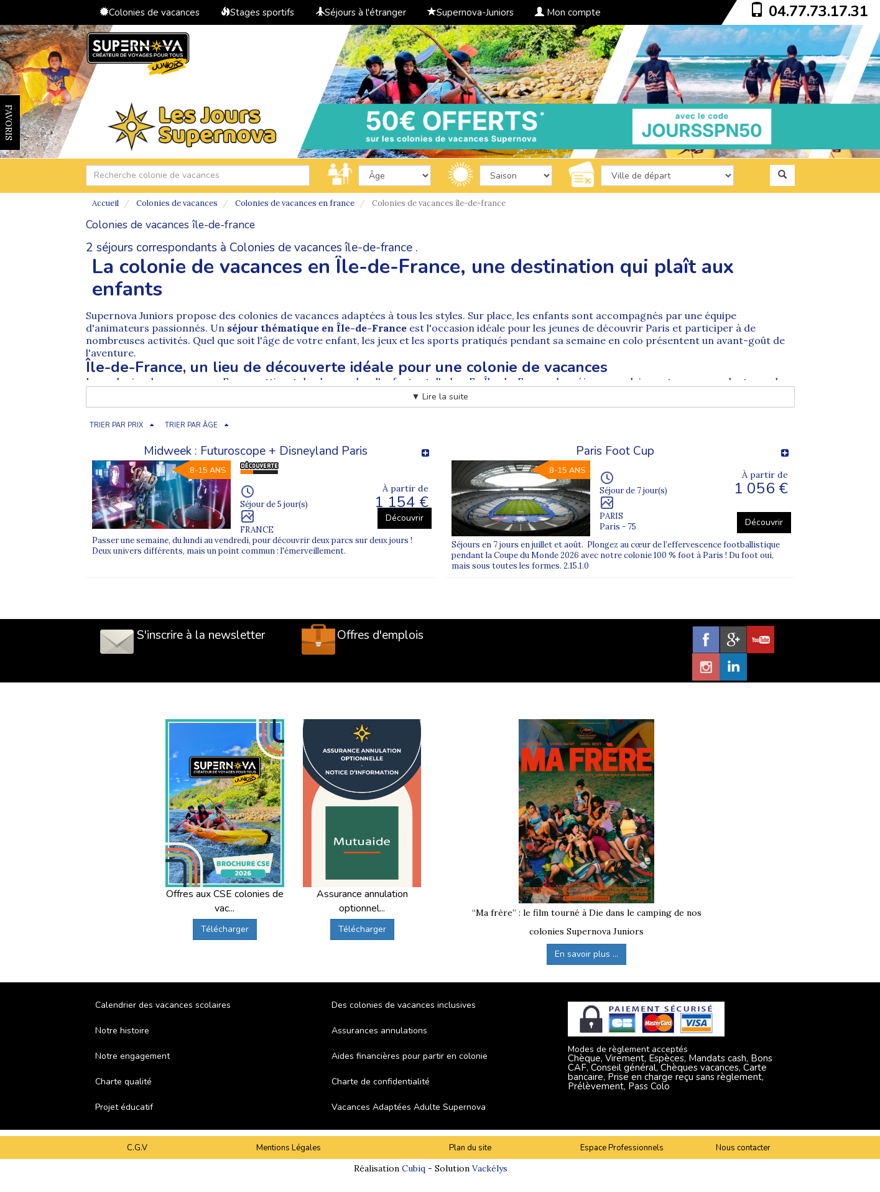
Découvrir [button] (405, 518)
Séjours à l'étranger (360, 12)
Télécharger (225, 929)
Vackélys (489, 1168)
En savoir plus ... (586, 954)
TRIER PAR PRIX (116, 425)
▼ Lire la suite (440, 397)
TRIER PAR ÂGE (191, 425)
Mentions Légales (288, 1147)
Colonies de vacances (150, 12)
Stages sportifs (257, 12)
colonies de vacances (288, 315)
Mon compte (568, 12)
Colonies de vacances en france (294, 203)
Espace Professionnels (622, 1147)
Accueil (105, 203)
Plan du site (470, 1147)
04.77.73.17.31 (818, 11)
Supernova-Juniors (470, 12)
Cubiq (413, 1168)
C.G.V (137, 1147)
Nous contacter (743, 1147)
